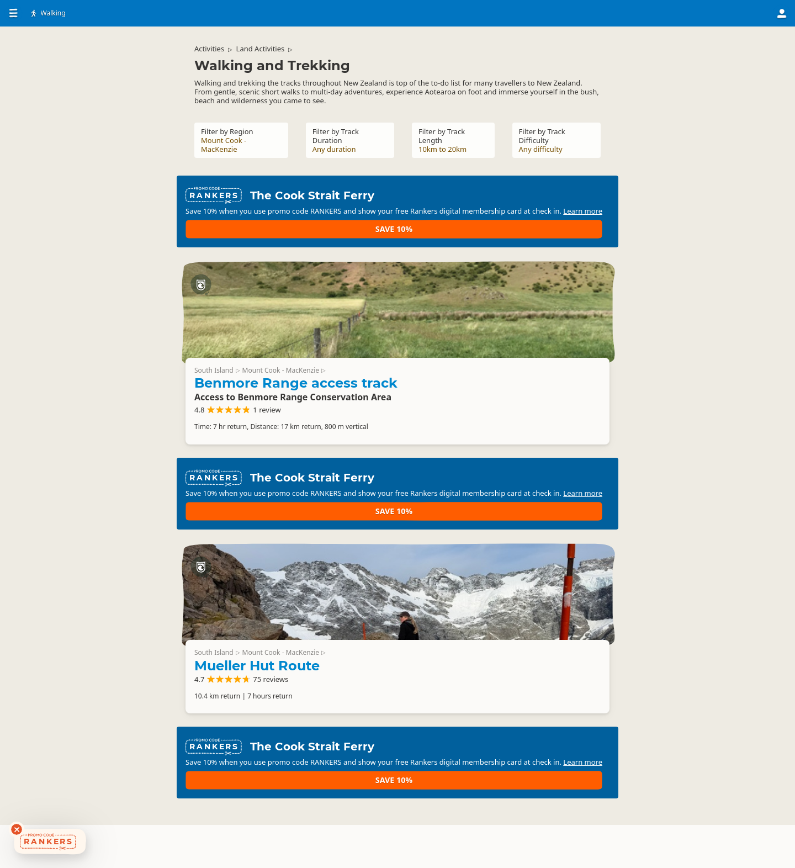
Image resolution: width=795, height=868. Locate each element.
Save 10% (577, 204)
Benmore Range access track (512, 326)
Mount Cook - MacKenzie (542, 306)
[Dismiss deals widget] (16, 829)
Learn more (415, 213)
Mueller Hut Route (518, 647)
